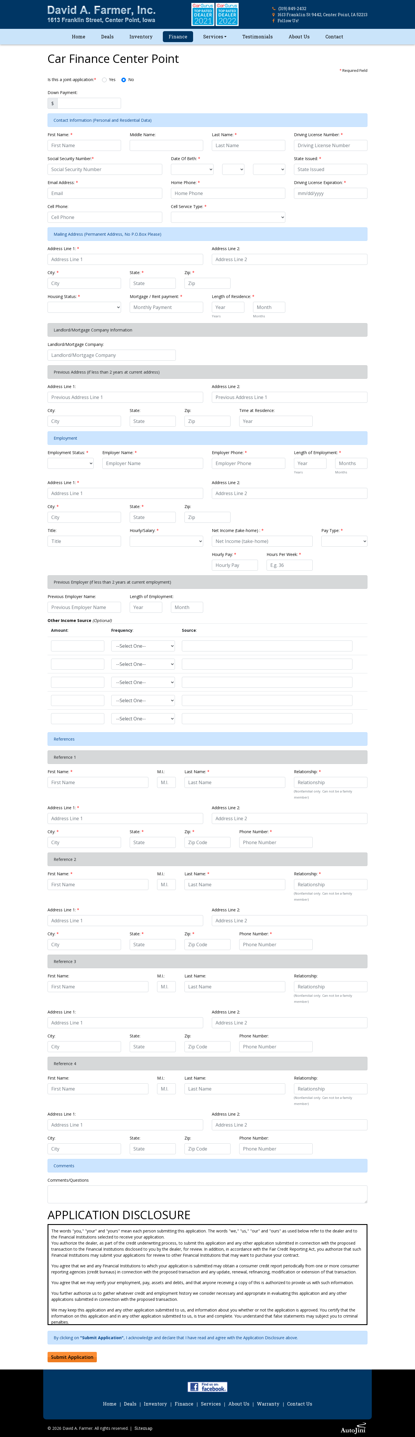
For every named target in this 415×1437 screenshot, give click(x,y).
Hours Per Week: (284, 554)
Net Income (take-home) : (238, 530)
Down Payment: (63, 92)
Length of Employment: (317, 452)
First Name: (60, 134)
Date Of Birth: (185, 158)
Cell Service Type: (189, 206)
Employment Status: (68, 452)
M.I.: (161, 771)
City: (53, 272)
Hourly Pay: (224, 554)
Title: (52, 530)
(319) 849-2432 (292, 8)
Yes (112, 79)
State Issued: (307, 158)
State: (137, 272)
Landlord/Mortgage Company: (76, 344)
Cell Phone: (58, 206)
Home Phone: (185, 182)
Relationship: (307, 771)
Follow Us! (288, 20)
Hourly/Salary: (144, 530)
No (131, 79)
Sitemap (143, 1428)
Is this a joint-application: (72, 79)
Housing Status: (64, 296)
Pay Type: (332, 530)
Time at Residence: (257, 410)
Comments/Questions (68, 1180)
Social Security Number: (71, 158)
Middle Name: (143, 134)
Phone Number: (255, 831)
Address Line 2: (226, 248)
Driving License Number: (318, 134)
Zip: (189, 272)
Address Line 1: (63, 248)
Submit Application (72, 1357)
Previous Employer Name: (72, 596)
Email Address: (63, 182)
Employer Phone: (229, 452)
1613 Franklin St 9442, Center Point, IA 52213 (322, 14)
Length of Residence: (233, 296)
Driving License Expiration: (320, 182)
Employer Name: (119, 452)
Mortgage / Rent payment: (156, 296)
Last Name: (224, 134)
